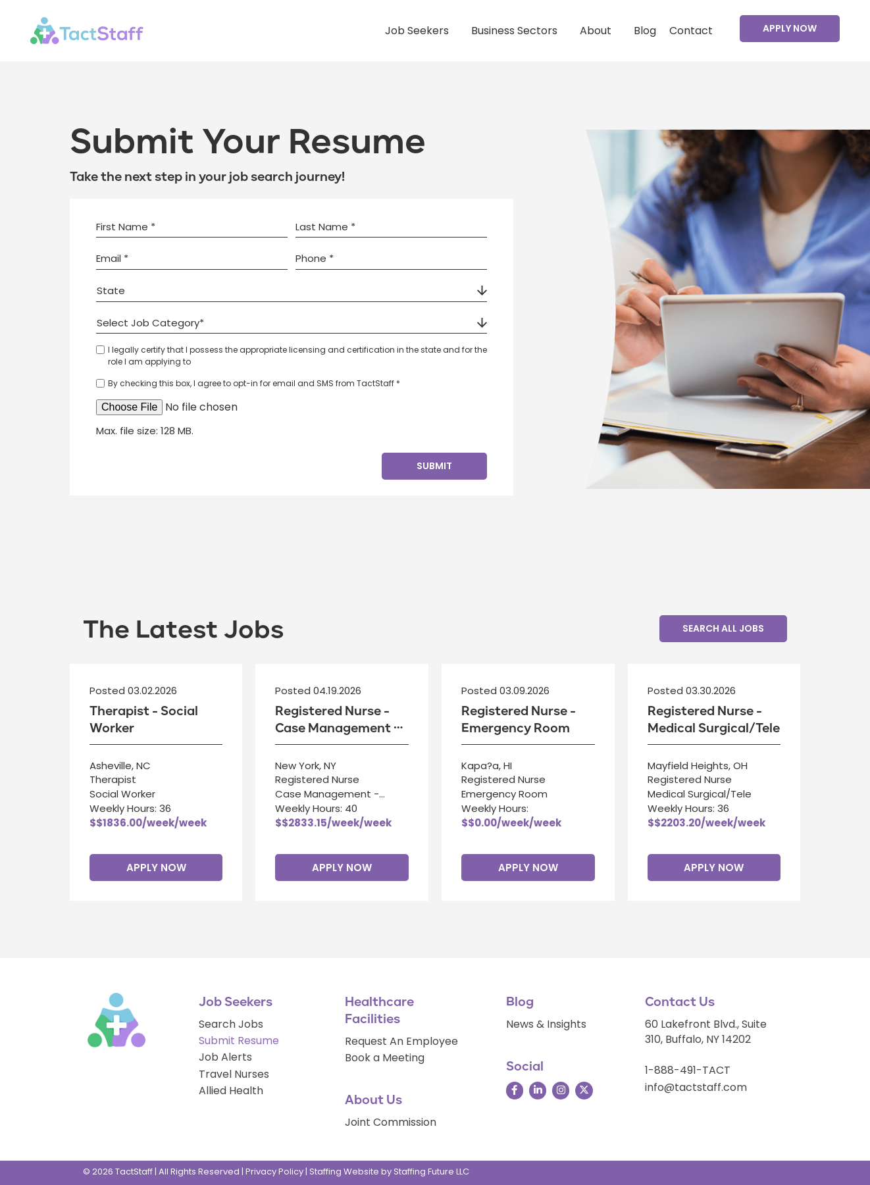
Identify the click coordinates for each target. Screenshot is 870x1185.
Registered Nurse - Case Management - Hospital (337, 728)
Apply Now (156, 867)
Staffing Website (344, 1171)
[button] (790, 28)
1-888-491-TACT (687, 1070)
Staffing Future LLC (431, 1171)
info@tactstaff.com (696, 1087)
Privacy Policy (274, 1171)
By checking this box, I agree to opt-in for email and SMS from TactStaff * (254, 383)
